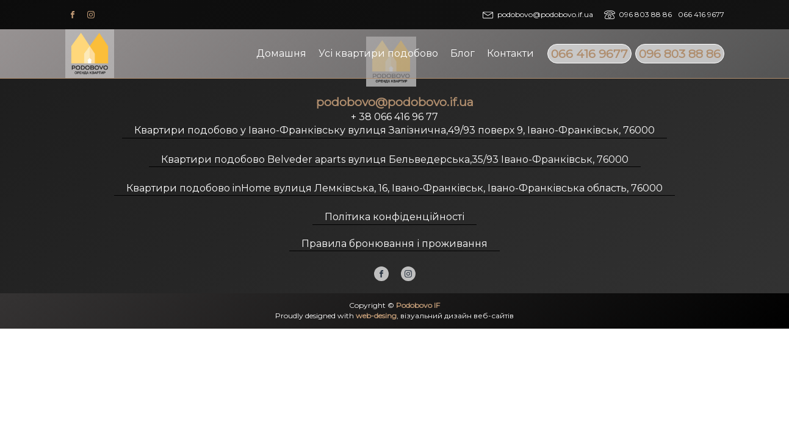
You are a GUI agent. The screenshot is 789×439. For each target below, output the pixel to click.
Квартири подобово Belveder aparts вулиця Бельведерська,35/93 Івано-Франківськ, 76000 (395, 159)
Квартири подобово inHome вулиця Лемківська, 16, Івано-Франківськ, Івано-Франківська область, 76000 (394, 188)
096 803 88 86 (680, 53)
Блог (462, 53)
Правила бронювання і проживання (394, 243)
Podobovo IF (418, 305)
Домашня (281, 53)
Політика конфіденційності (394, 217)
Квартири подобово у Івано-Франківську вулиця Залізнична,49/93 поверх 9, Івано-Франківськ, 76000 (394, 130)
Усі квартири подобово (378, 53)
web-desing (376, 315)
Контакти (510, 53)
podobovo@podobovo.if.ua (545, 14)
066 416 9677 (589, 53)
